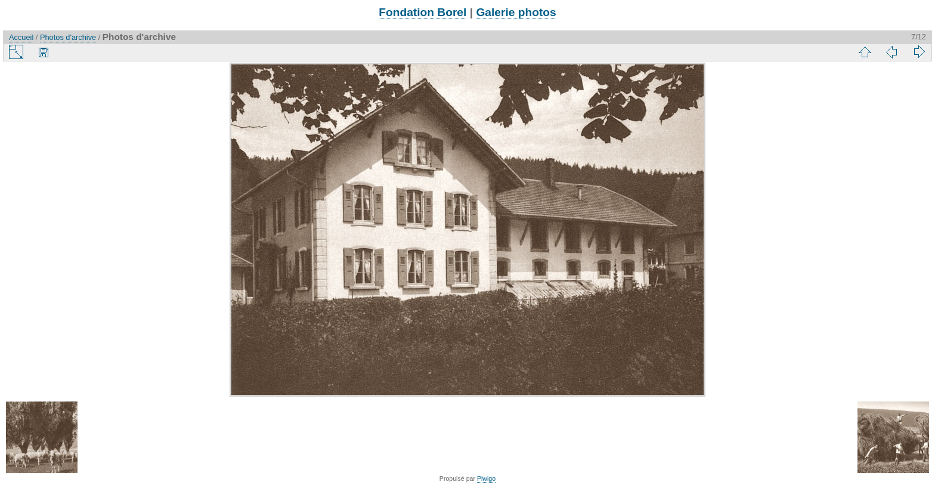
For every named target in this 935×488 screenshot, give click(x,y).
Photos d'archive (68, 37)
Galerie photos (516, 12)
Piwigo (486, 478)
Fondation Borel (422, 12)
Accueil (21, 37)
